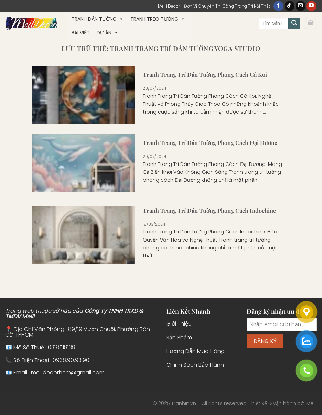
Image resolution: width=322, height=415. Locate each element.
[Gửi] (294, 23)
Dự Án (107, 33)
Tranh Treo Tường (157, 19)
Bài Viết (81, 32)
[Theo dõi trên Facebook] (278, 6)
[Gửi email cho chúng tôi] (300, 6)
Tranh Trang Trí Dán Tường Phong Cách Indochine (209, 210)
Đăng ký (265, 341)
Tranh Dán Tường (98, 19)
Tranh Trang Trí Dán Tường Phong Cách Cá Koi (205, 74)
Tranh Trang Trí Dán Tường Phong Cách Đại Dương (210, 142)
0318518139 (61, 347)
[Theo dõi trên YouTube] (311, 6)
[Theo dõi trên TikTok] (289, 6)
